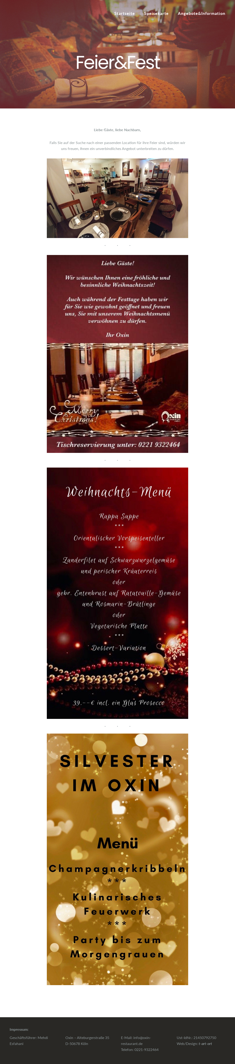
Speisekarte (156, 13)
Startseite (124, 13)
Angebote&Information (201, 13)
